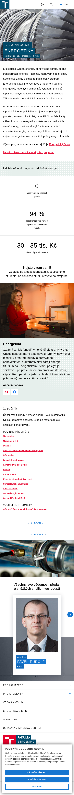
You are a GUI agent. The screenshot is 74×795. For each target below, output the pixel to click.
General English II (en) (14, 498)
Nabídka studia (18, 45)
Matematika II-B (10, 441)
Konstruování (9, 474)
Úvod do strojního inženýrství (17, 479)
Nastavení (37, 787)
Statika (6, 470)
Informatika (8, 455)
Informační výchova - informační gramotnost (25, 509)
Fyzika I (7, 446)
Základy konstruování (13, 460)
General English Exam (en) (16, 484)
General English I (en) (13, 493)
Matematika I (9, 436)
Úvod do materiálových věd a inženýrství (23, 450)
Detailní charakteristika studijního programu (28, 152)
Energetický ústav (59, 144)
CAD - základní (10, 489)
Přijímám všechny (37, 772)
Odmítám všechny (37, 779)
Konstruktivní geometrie (15, 465)
